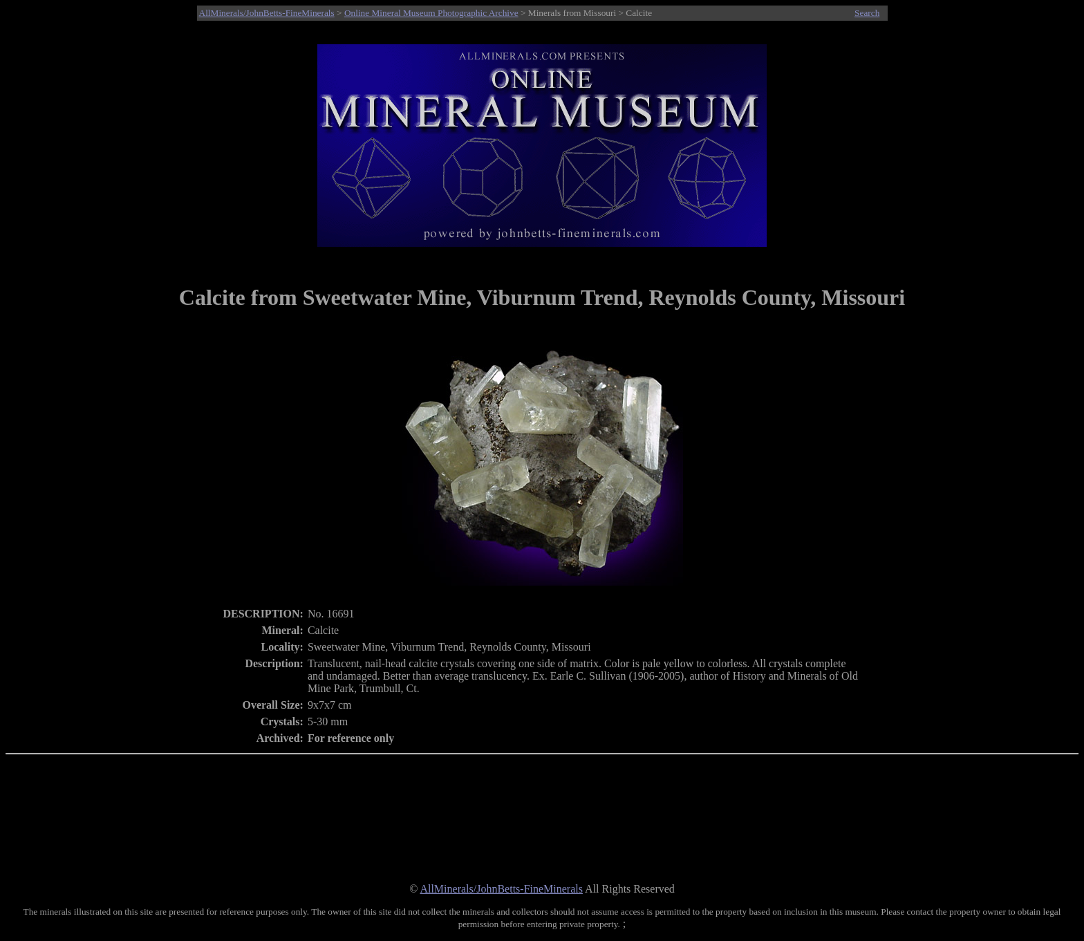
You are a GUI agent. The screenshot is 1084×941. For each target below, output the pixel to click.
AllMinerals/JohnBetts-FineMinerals (267, 13)
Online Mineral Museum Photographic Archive (431, 13)
